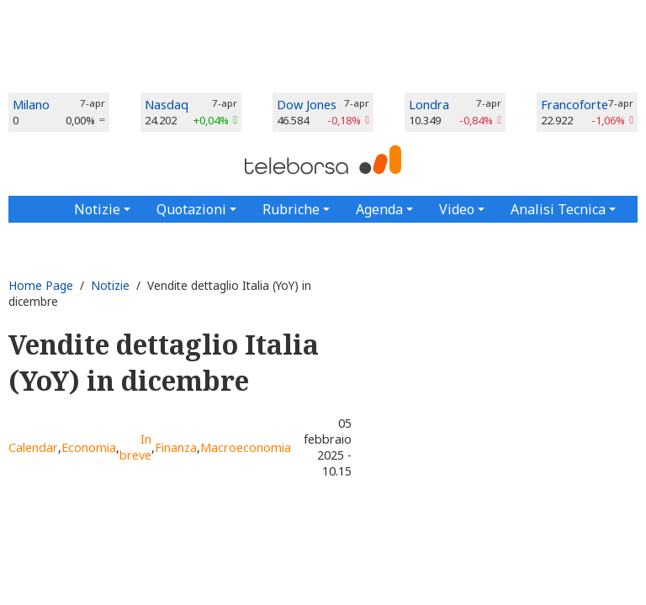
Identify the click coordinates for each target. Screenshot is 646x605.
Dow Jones (306, 105)
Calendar (33, 447)
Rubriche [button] (291, 209)
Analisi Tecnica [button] (558, 209)
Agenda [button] (379, 209)
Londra (429, 105)
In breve (135, 447)
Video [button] (456, 209)
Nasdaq (166, 105)
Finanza (176, 447)
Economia (88, 447)
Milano (31, 105)
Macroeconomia (245, 447)
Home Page (40, 285)
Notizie (110, 285)
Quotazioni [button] (191, 209)
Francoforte (574, 105)
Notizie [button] (97, 209)
